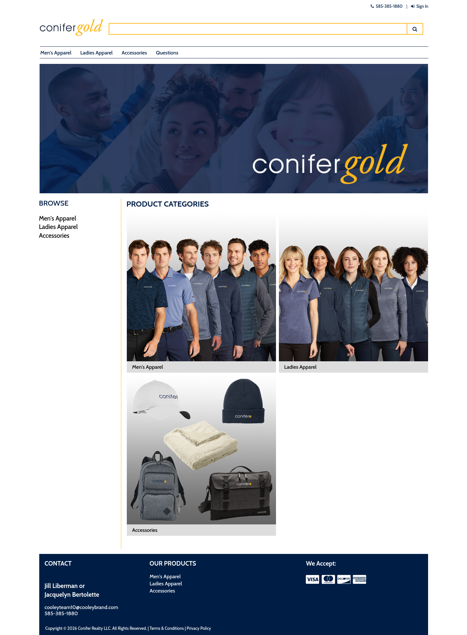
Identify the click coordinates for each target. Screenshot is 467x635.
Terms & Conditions (167, 628)
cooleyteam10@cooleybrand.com (81, 607)
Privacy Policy (199, 628)
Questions (167, 53)
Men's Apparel (55, 53)
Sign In (419, 6)
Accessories (134, 53)
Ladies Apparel (96, 53)
